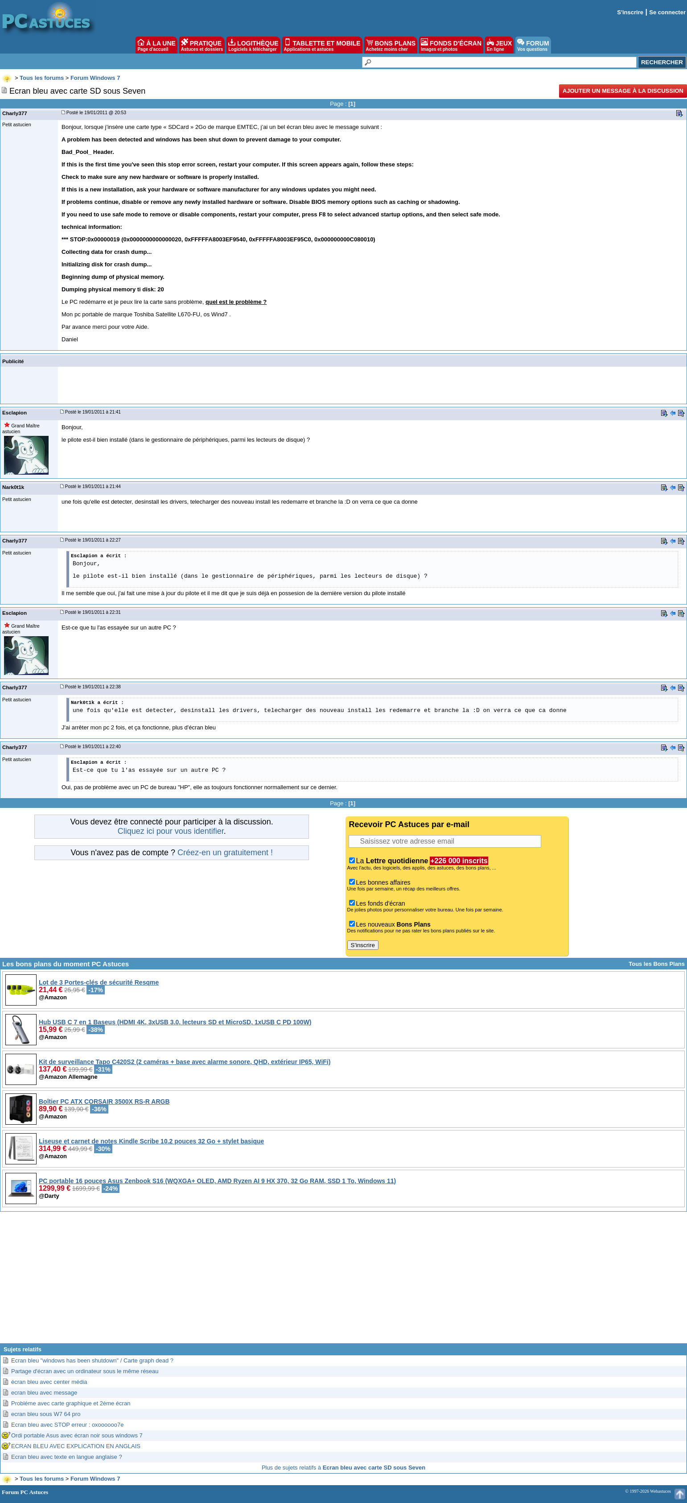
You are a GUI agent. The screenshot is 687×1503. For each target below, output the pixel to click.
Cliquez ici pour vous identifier (171, 831)
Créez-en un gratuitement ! (225, 852)
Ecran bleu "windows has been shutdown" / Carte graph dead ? (92, 1360)
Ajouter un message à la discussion (623, 90)
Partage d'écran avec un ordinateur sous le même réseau (85, 1371)
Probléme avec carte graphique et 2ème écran (70, 1403)
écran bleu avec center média (49, 1382)
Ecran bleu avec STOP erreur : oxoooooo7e (67, 1424)
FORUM (533, 45)
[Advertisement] (343, 1280)
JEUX (499, 45)
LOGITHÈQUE (253, 45)
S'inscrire (630, 12)
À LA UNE (156, 45)
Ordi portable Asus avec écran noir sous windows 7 (77, 1435)
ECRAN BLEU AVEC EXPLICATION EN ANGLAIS (75, 1446)
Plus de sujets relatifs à (343, 1467)
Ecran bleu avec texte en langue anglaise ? (66, 1456)
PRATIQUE (202, 45)
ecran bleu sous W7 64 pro (45, 1414)
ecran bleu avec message (44, 1392)
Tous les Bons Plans (657, 964)
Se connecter (667, 12)
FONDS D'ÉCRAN (451, 45)
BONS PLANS (391, 45)
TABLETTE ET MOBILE (322, 45)
